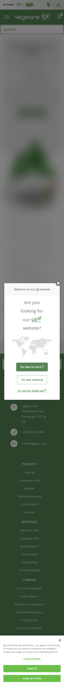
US (34, 320)
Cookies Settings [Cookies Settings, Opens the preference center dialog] (31, 662)
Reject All (32, 672)
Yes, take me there (30, 367)
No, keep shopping (32, 379)
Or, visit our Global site (31, 390)
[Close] (60, 644)
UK (37, 289)
